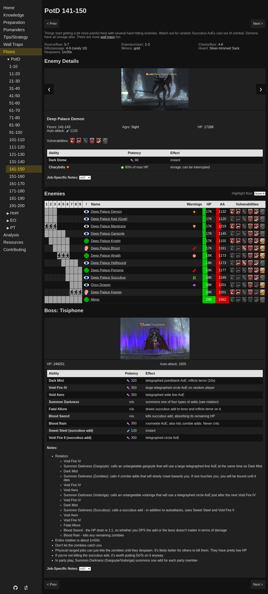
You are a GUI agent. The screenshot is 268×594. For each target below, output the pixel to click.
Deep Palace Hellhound (108, 263)
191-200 (16, 205)
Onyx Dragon (101, 285)
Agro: (130, 127)
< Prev (52, 23)
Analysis (11, 235)
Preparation (14, 22)
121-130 (16, 154)
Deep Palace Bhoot (105, 248)
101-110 (16, 139)
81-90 (14, 125)
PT (12, 227)
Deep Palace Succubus (108, 277)
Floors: (58, 127)
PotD (15, 59)
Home (8, 7)
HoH (14, 213)
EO (13, 220)
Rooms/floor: (56, 44)
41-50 (14, 95)
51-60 (14, 103)
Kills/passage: (65, 48)
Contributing (14, 249)
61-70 (14, 110)
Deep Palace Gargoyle (108, 233)
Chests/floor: (210, 44)
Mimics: (130, 48)
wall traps (107, 37)
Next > (258, 23)
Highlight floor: (242, 193)
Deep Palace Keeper (106, 292)
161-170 (16, 183)
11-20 (14, 73)
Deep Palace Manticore (108, 226)
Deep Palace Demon (106, 211)
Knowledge (13, 15)
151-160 (16, 176)
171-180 (16, 191)
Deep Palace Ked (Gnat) (109, 219)
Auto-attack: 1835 (173, 364)
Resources (13, 242)
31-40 (14, 88)
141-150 (16, 169)
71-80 (14, 117)
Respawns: (58, 52)
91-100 (15, 132)
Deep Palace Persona (107, 270)
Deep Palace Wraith (106, 255)
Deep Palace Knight (105, 241)
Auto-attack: (62, 131)
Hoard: (219, 48)
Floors (9, 51)
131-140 (16, 161)
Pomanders (14, 29)
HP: (206, 127)
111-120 (16, 147)
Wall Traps (13, 44)
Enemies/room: (135, 44)
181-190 (16, 198)
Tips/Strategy (15, 37)
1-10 (13, 66)
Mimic (95, 299)
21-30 (14, 81)
